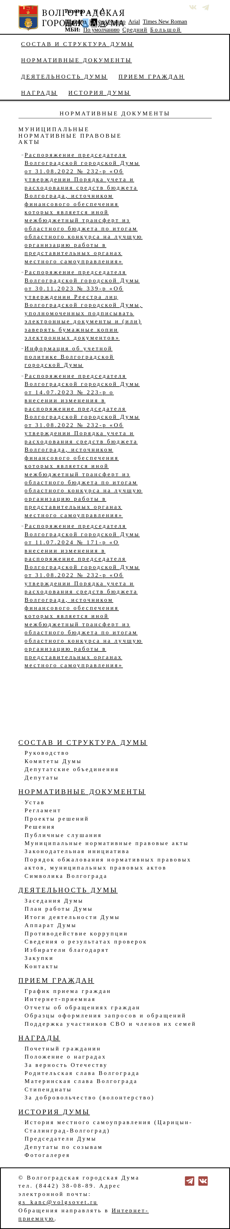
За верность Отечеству (66, 1065)
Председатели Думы (61, 1138)
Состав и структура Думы (77, 44)
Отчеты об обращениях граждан (83, 1007)
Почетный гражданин (63, 1048)
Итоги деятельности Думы (72, 917)
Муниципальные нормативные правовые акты (107, 843)
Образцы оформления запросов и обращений (106, 1015)
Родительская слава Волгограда (82, 1073)
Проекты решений (57, 818)
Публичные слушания (63, 835)
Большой (165, 29)
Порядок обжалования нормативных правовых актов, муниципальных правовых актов (108, 863)
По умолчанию (107, 21)
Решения (40, 827)
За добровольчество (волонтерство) (90, 1097)
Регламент (43, 810)
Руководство (47, 753)
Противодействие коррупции (76, 933)
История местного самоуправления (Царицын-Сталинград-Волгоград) (109, 1126)
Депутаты (42, 777)
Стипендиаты (48, 1089)
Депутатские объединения (72, 769)
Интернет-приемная (60, 999)
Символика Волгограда (66, 876)
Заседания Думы (54, 900)
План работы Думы (59, 909)
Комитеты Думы (53, 761)
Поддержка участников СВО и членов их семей (110, 1024)
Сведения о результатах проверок (86, 941)
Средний (134, 29)
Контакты (42, 966)
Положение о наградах (66, 1056)
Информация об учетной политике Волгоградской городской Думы (69, 356)
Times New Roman (165, 21)
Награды (39, 93)
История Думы (99, 93)
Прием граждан (152, 76)
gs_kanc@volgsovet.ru (58, 1202)
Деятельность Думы (64, 76)
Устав (35, 802)
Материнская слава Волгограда (81, 1081)
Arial (134, 21)
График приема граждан (68, 991)
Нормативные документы (76, 60)
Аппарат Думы (51, 925)
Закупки (39, 958)
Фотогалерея (47, 1155)
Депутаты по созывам (64, 1147)
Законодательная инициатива (77, 851)
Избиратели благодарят (67, 950)
